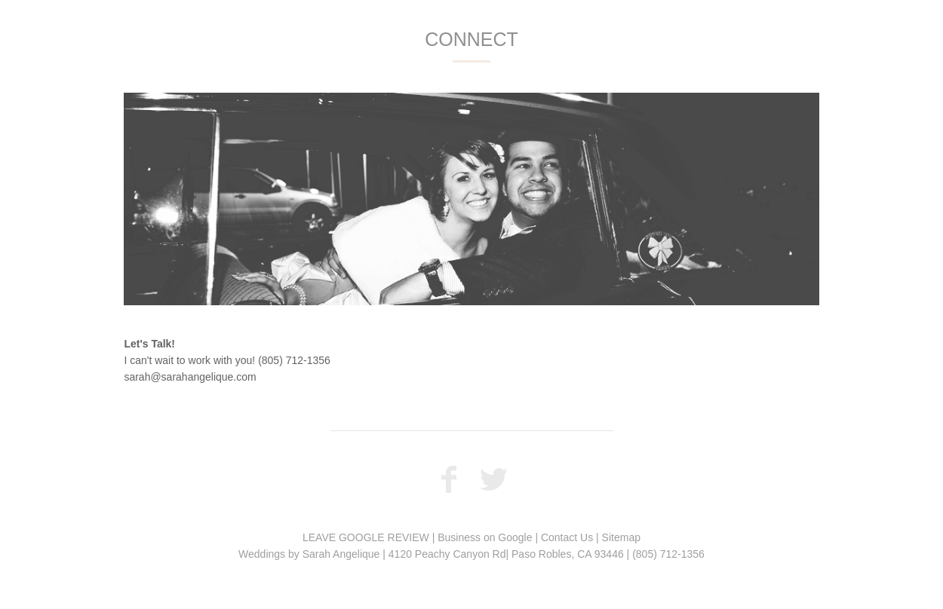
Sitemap (621, 537)
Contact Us (567, 537)
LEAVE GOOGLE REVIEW (366, 537)
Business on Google (485, 537)
